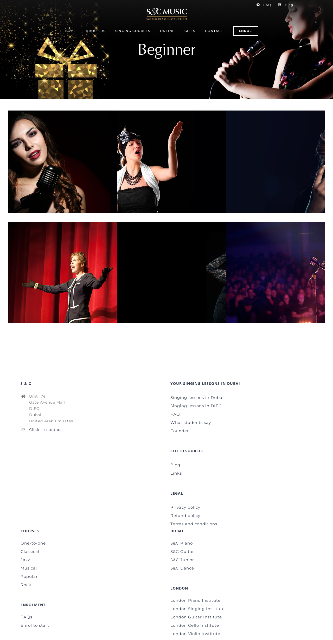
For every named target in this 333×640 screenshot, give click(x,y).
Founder (179, 430)
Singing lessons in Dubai (197, 397)
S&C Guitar (182, 551)
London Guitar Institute (196, 617)
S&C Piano (181, 543)
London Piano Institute (195, 600)
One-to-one (33, 543)
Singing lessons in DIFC (196, 405)
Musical (29, 568)
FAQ (175, 414)
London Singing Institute (197, 608)
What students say (190, 422)
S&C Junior (182, 559)
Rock (26, 584)
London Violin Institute (195, 633)
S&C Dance (182, 568)
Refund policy (185, 515)
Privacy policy (185, 507)
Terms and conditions (193, 523)
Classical (30, 551)
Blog (175, 464)
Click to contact (45, 429)
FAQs (26, 617)
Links (176, 473)
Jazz (25, 559)
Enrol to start (35, 625)
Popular (29, 576)
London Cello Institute (194, 625)
